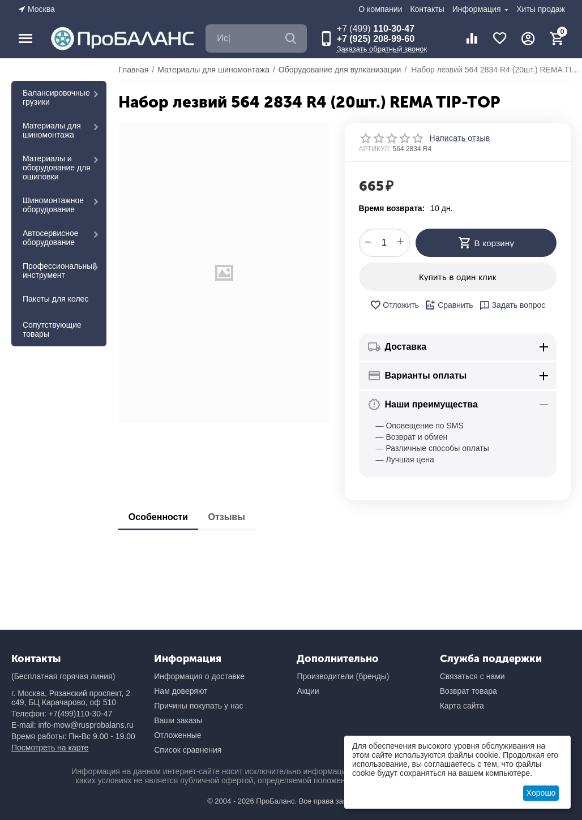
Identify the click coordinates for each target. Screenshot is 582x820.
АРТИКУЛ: (375, 149)
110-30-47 (375, 28)
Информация (477, 9)
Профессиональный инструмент (60, 270)
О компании (380, 9)
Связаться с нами (472, 676)
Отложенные (177, 735)
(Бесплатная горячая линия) (63, 676)
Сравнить (449, 305)
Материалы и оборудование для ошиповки (57, 167)
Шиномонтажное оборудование (53, 205)
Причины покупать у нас (198, 705)
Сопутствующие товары (52, 329)
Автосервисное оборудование (51, 238)
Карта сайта (462, 705)
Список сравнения (187, 749)
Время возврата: (392, 208)
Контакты (427, 9)
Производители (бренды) (343, 676)
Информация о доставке (199, 676)
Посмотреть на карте (49, 747)
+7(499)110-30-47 (80, 713)
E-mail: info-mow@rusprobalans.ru (72, 724)
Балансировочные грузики (56, 97)
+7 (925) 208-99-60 (375, 39)
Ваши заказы (178, 720)
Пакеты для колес (55, 298)
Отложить (394, 305)
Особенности (159, 517)
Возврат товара (468, 691)
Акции (308, 691)
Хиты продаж (540, 9)
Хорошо (541, 792)
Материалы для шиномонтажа (52, 130)
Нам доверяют (180, 691)
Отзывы (230, 517)
